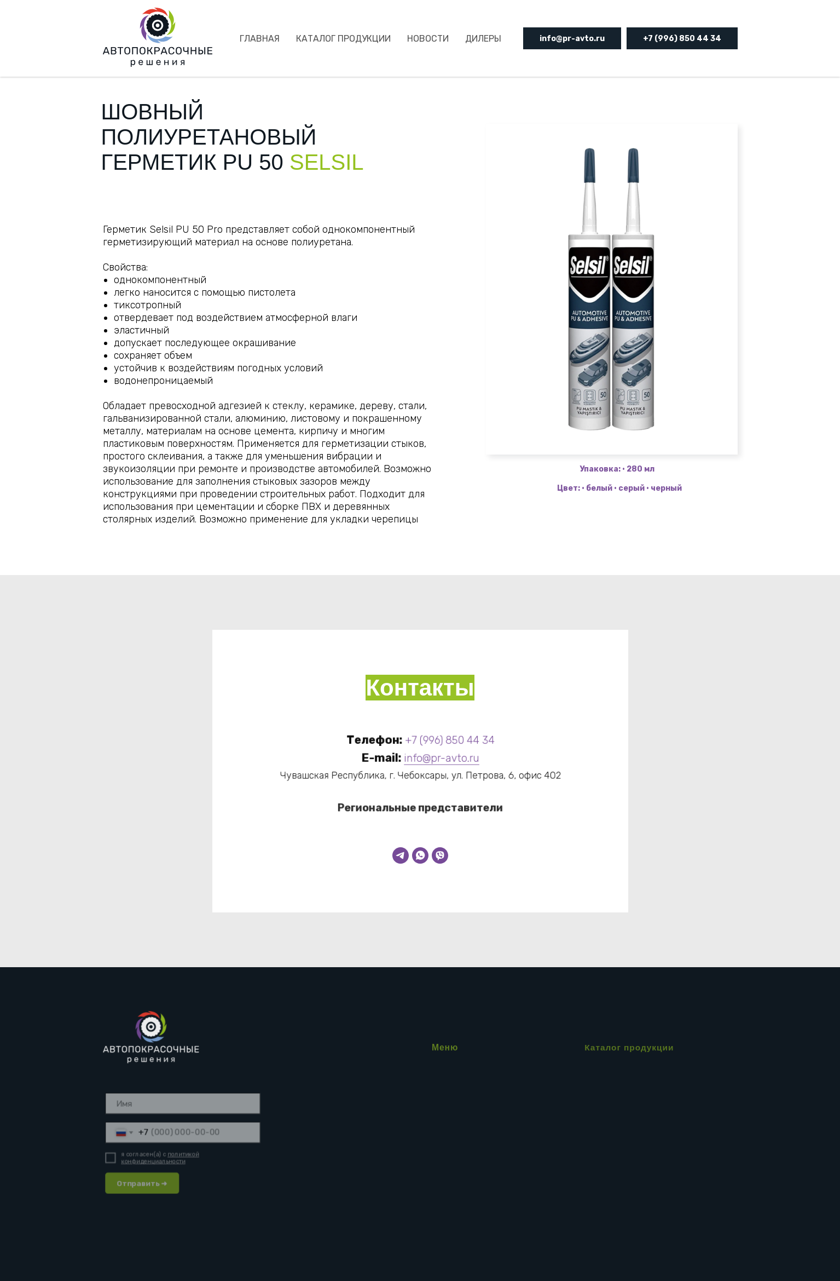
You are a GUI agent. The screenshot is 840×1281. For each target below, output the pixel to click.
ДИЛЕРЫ (483, 38)
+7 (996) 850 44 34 (682, 38)
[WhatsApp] (420, 855)
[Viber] (440, 855)
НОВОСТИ (428, 38)
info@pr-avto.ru (572, 38)
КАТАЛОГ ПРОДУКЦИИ (343, 38)
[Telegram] (400, 855)
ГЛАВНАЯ (260, 38)
